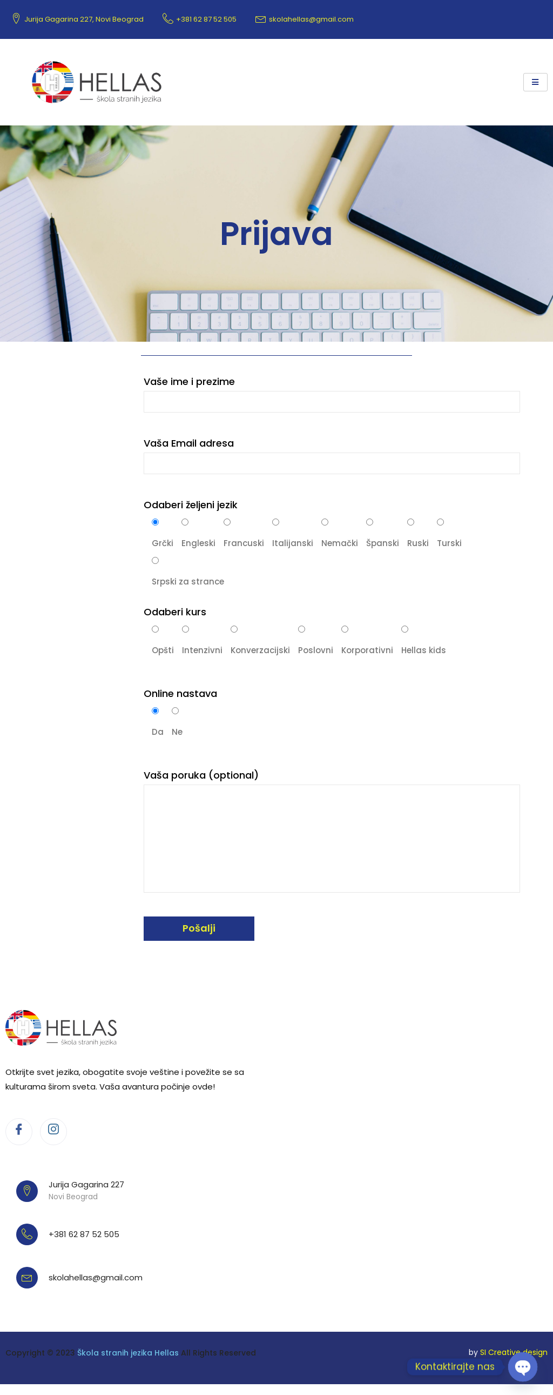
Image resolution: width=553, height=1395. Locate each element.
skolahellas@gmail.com (304, 19)
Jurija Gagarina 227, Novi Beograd (77, 19)
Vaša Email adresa (332, 455)
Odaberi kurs (175, 612)
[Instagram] (53, 1131)
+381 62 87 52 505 (200, 19)
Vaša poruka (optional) (332, 830)
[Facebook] (18, 1131)
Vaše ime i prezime (332, 394)
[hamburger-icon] (535, 82)
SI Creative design (514, 1352)
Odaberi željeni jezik (191, 504)
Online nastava (180, 693)
